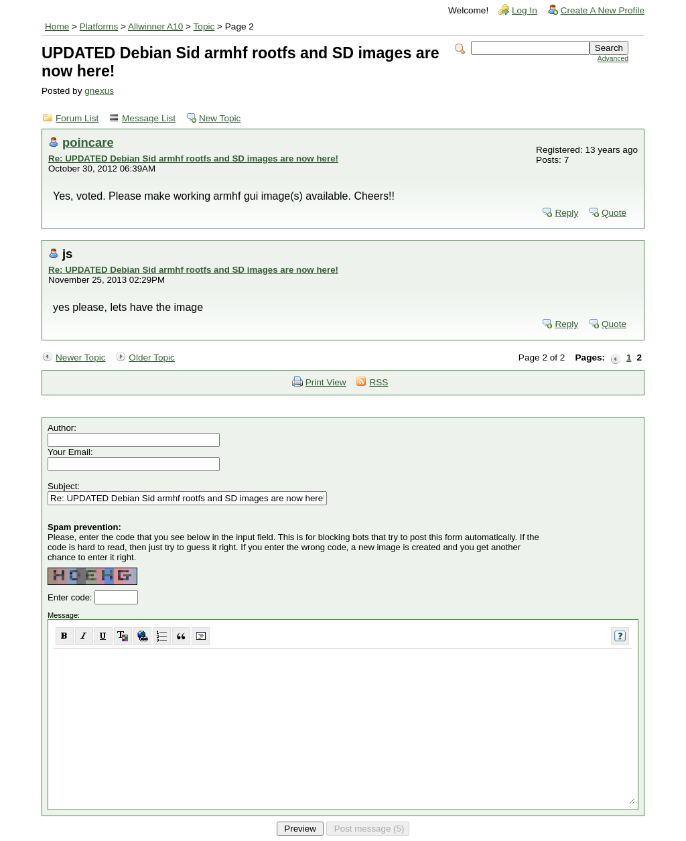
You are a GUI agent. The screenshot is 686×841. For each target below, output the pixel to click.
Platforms (99, 26)
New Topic (220, 118)
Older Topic (152, 357)
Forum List (77, 118)
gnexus (99, 91)
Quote (614, 213)
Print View (325, 382)
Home (57, 26)
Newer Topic (81, 357)
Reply (566, 213)
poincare (88, 142)
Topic (204, 26)
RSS (378, 382)
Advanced (613, 58)
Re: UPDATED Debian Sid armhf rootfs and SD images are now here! (193, 158)
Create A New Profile (602, 10)
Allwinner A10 (155, 26)
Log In (524, 10)
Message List (149, 118)
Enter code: (71, 597)
